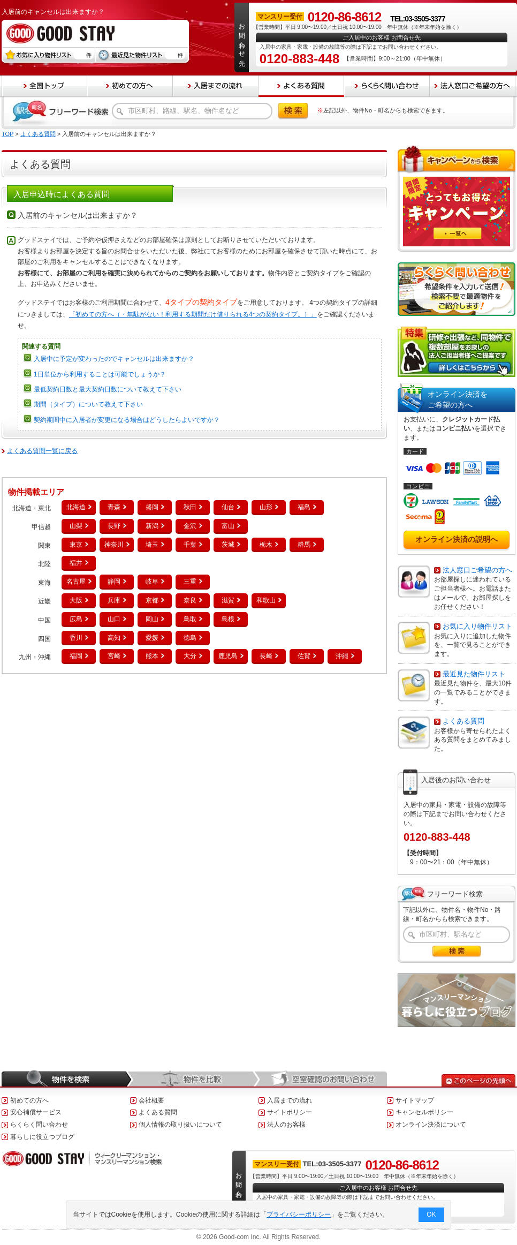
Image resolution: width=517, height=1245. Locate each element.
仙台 (228, 507)
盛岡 (152, 507)
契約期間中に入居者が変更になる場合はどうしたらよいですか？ (127, 420)
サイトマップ (415, 1100)
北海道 (76, 507)
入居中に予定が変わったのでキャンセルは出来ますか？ (114, 359)
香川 (76, 638)
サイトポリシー (289, 1112)
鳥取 (190, 619)
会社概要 (151, 1100)
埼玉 (152, 544)
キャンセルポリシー (424, 1112)
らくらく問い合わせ (39, 1124)
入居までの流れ (289, 1100)
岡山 (152, 619)
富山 (228, 526)
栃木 (266, 544)
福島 (304, 507)
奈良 (190, 600)
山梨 (76, 526)
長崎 (266, 656)
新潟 (152, 526)
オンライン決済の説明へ (456, 539)
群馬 (304, 544)
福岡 (76, 656)
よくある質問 (38, 134)
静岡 (114, 581)
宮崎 (114, 656)
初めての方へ (29, 1100)
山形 (266, 507)
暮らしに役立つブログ (42, 1137)
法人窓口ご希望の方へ (477, 570)
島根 (228, 619)
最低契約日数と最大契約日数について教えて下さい (107, 389)
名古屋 (76, 581)
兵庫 (114, 600)
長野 (114, 526)
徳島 (190, 638)
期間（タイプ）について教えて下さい (88, 404)
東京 (76, 544)
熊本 (152, 656)
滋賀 (228, 600)
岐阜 (152, 581)
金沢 (190, 526)
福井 (76, 563)
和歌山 (266, 600)
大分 (190, 656)
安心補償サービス (36, 1112)
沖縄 (342, 656)
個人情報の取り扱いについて (180, 1124)
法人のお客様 (286, 1124)
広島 (76, 619)
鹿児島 (228, 656)
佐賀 (304, 656)
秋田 (190, 507)
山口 (114, 619)
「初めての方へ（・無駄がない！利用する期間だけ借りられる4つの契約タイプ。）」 (193, 314)
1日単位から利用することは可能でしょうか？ (100, 374)
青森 (114, 507)
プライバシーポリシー (299, 1214)
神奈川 (114, 544)
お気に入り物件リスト (477, 626)
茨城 (228, 544)
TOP (7, 134)
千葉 (190, 544)
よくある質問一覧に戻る (42, 451)
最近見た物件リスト (474, 674)
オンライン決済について (431, 1124)
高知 (114, 638)
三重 (190, 581)
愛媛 (152, 638)
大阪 (76, 600)
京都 (152, 600)
